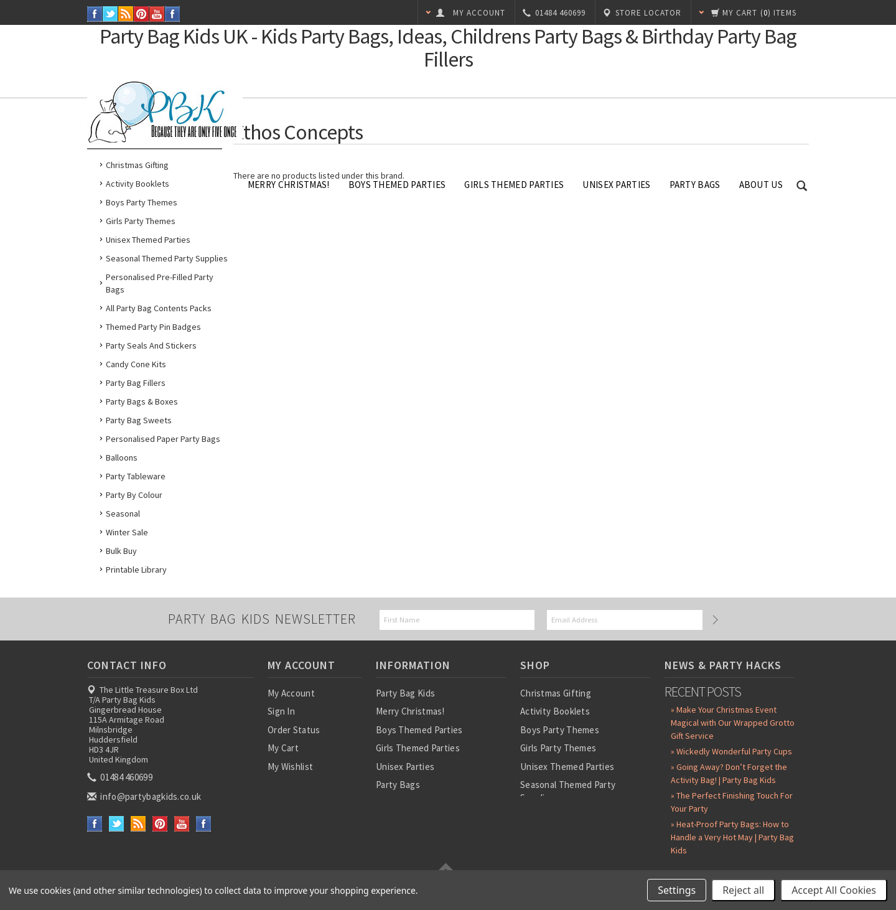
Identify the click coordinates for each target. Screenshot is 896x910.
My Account (291, 693)
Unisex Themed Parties (148, 239)
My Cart (283, 748)
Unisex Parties (616, 184)
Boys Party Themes (141, 202)
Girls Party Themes (140, 221)
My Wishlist (290, 766)
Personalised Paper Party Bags (163, 438)
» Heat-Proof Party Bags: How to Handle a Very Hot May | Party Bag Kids (732, 837)
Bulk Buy (121, 550)
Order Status (294, 730)
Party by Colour (134, 494)
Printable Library (136, 569)
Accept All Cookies (833, 890)
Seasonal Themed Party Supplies (167, 258)
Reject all (743, 890)
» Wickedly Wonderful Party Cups (731, 751)
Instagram (172, 14)
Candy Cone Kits (136, 364)
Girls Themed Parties (514, 184)
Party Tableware (136, 476)
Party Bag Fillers (136, 382)
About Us (761, 184)
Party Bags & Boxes (142, 401)
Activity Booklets (137, 183)
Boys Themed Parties (397, 184)
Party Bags (695, 184)
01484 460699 (120, 777)
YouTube (157, 14)
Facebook (95, 14)
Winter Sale (127, 532)
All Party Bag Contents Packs (159, 308)
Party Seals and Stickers (151, 345)
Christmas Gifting (137, 165)
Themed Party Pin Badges (153, 326)
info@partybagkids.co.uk (145, 796)
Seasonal (123, 513)
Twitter (110, 14)
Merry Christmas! (289, 184)
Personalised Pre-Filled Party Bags (159, 283)
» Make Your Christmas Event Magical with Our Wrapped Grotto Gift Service (733, 722)
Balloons (122, 457)
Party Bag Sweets (139, 420)
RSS (126, 14)
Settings (677, 890)
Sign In (281, 711)
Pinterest (141, 14)
